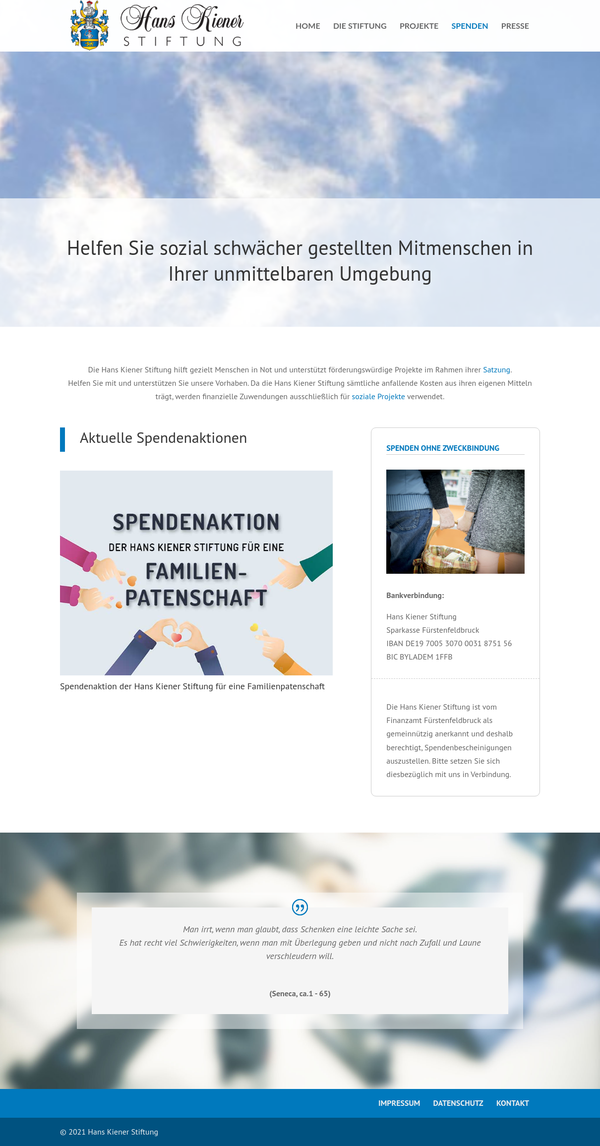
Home (308, 26)
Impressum (399, 1103)
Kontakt (512, 1103)
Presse (515, 26)
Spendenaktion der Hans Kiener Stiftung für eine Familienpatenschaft (192, 686)
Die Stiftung (360, 26)
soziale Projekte (378, 396)
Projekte (419, 26)
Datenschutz (458, 1103)
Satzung (496, 369)
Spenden (470, 26)
